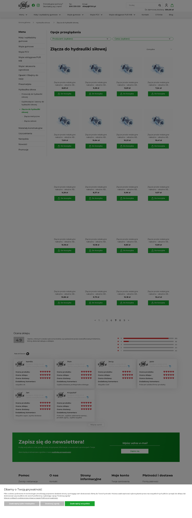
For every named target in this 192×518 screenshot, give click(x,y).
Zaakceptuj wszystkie (80, 504)
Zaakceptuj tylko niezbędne (22, 504)
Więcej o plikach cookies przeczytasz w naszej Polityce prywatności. (31, 498)
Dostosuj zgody (52, 504)
